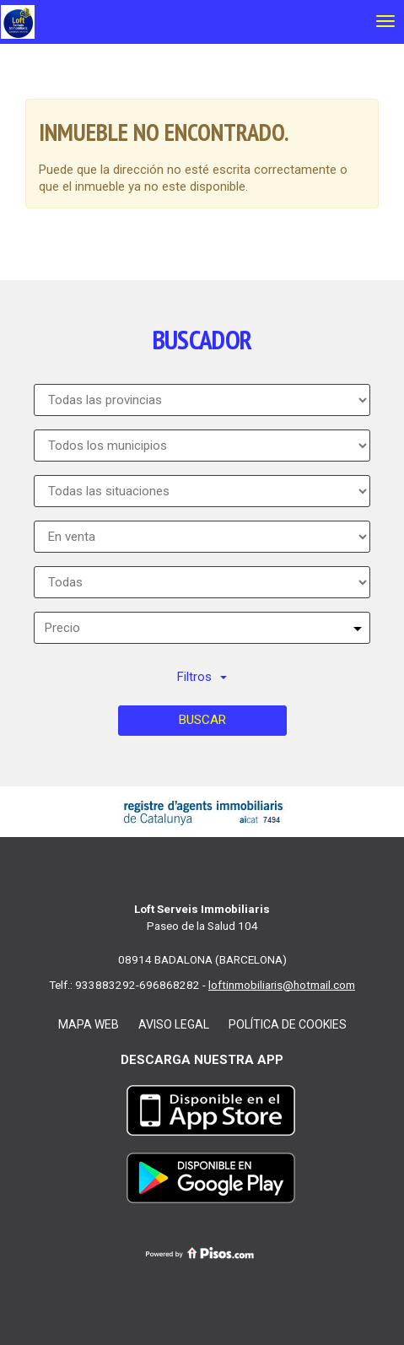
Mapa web (88, 1024)
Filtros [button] (202, 676)
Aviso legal (173, 1024)
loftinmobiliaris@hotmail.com (281, 984)
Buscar (202, 719)
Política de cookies (288, 1024)
